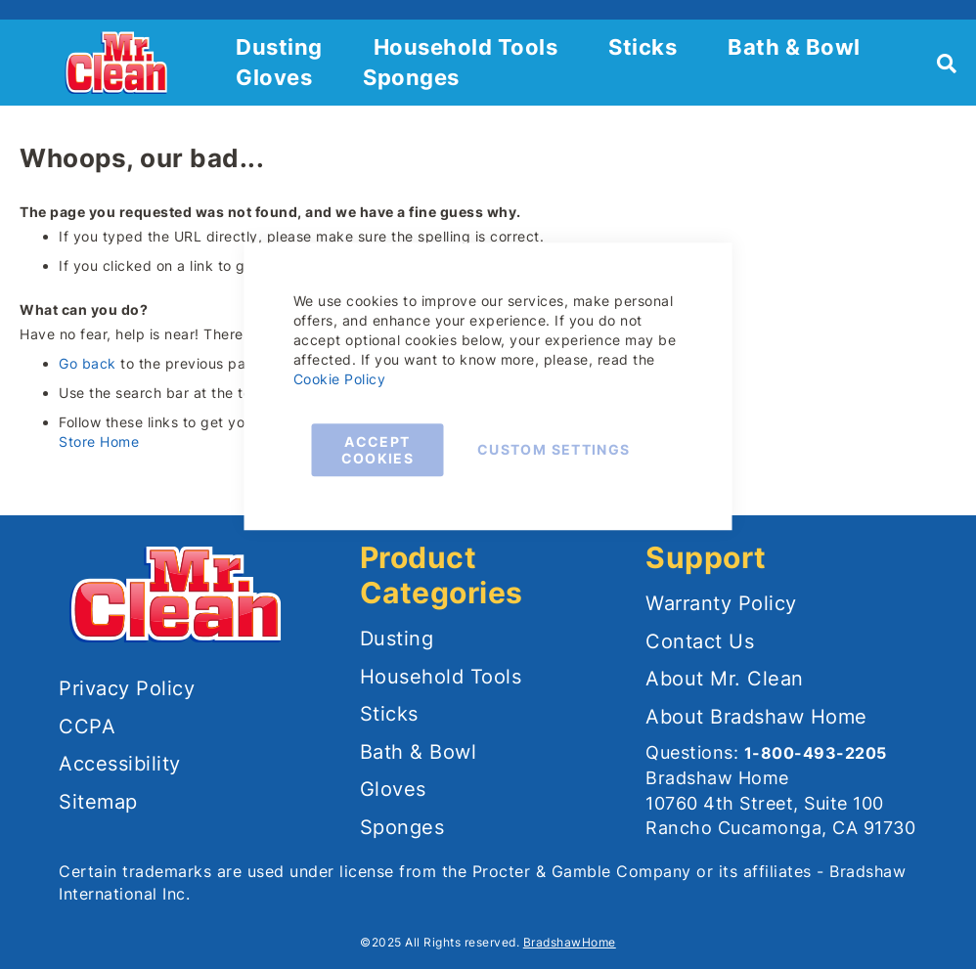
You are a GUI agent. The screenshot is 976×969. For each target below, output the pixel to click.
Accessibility (120, 763)
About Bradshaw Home (756, 716)
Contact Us (699, 641)
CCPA (87, 726)
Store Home (99, 441)
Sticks (642, 47)
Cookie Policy (339, 379)
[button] (21, 62)
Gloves (274, 77)
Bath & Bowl (794, 47)
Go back (87, 363)
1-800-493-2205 (815, 753)
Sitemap (98, 802)
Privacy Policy (127, 688)
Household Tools (466, 47)
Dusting (279, 47)
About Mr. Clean (724, 678)
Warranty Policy (721, 603)
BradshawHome (569, 942)
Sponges (411, 77)
